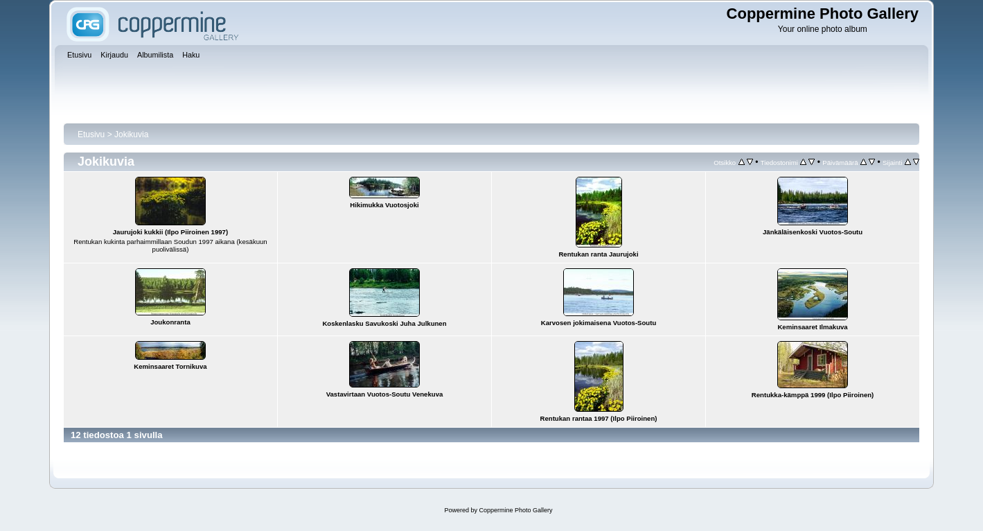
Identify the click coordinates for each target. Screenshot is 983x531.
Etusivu (91, 134)
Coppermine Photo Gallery (515, 510)
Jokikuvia (131, 134)
